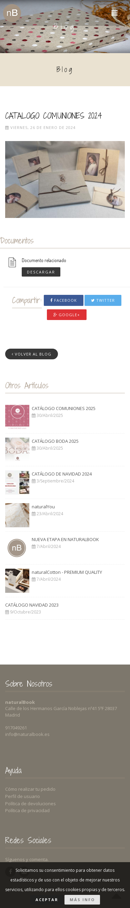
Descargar (41, 271)
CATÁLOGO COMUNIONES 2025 (64, 408)
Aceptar (47, 899)
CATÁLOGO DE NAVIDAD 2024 (62, 474)
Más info (82, 899)
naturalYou (43, 506)
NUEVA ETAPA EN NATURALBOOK (65, 539)
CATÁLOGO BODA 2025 (55, 441)
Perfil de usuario (22, 796)
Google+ (66, 314)
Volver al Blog (31, 354)
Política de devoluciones (30, 803)
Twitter (103, 300)
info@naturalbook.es (27, 734)
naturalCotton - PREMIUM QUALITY (67, 572)
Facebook (63, 300)
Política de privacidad (27, 810)
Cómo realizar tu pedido (30, 789)
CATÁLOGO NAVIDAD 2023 (32, 605)
